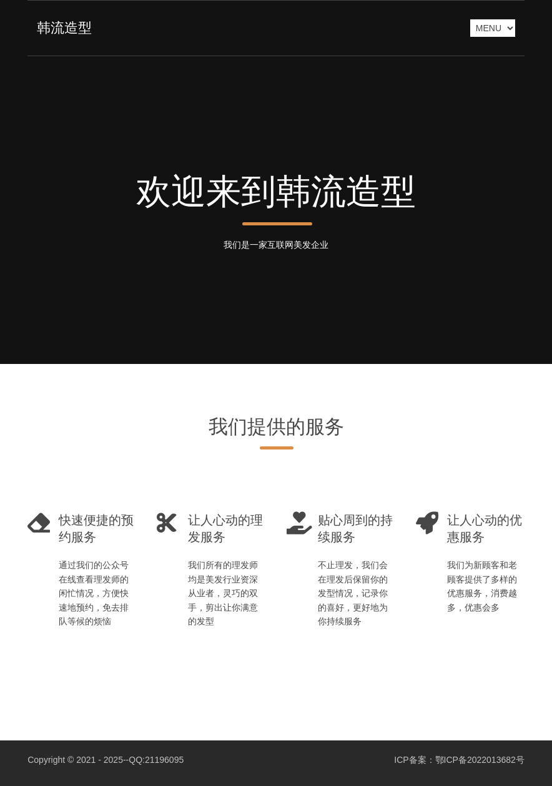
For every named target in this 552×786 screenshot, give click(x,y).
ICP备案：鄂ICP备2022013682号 (459, 760)
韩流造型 (64, 28)
